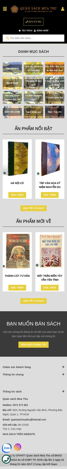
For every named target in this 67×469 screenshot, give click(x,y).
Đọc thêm (17, 195)
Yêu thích (25, 30)
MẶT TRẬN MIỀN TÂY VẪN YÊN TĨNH (49, 277)
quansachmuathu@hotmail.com (28, 419)
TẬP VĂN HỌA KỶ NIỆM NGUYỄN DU (50, 185)
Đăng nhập (41, 30)
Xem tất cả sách (33, 208)
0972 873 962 (33, 21)
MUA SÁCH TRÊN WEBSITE (19, 434)
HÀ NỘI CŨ (17, 183)
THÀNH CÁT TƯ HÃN (17, 275)
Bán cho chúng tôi (33, 344)
